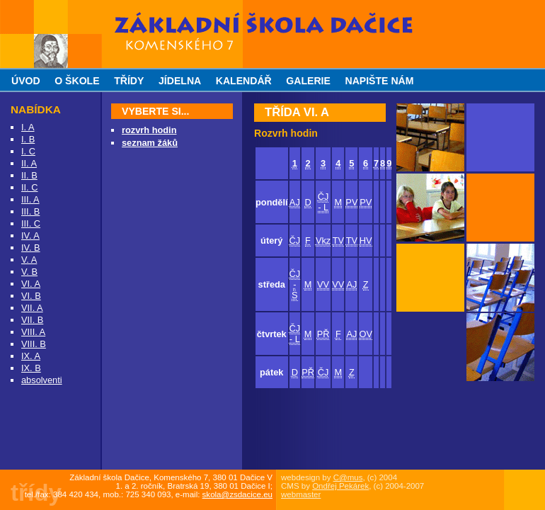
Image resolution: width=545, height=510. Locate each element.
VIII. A (33, 332)
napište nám (379, 80)
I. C (28, 151)
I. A (28, 127)
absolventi (41, 380)
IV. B (30, 247)
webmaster (301, 494)
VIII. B (33, 344)
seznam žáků (150, 142)
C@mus (348, 477)
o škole (76, 80)
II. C (29, 187)
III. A (30, 199)
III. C (30, 223)
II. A (29, 163)
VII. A (32, 307)
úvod (25, 80)
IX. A (30, 356)
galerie (308, 80)
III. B (30, 211)
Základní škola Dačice (163, 5)
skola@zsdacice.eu (237, 494)
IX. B (31, 368)
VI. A (30, 283)
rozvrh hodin (149, 130)
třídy (129, 80)
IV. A (30, 235)
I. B (28, 139)
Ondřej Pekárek (340, 486)
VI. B (31, 295)
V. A (29, 259)
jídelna (180, 80)
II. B (29, 175)
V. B (29, 271)
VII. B (32, 319)
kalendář (244, 80)
